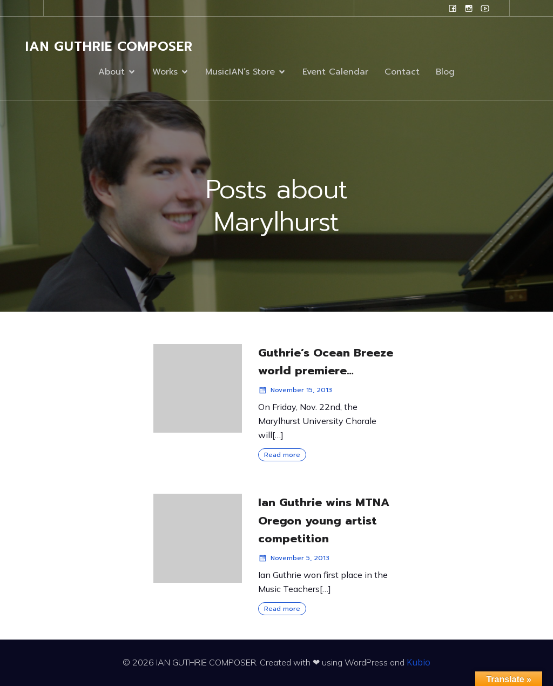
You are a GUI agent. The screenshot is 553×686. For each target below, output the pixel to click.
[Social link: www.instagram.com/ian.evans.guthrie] (469, 8)
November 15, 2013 (295, 390)
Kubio (418, 662)
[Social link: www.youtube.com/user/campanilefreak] (485, 8)
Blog (445, 71)
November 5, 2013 (293, 558)
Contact (402, 71)
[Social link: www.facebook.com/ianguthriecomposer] (452, 8)
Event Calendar (335, 71)
